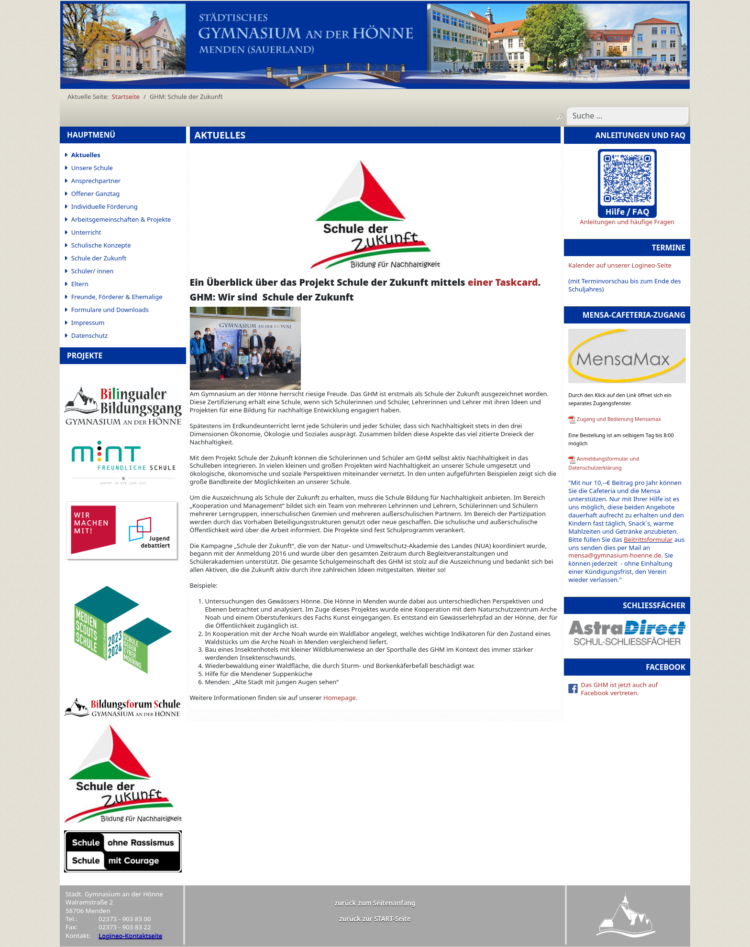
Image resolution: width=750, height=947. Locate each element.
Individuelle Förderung (104, 206)
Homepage (339, 697)
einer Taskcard (503, 282)
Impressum (88, 322)
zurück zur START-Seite (375, 919)
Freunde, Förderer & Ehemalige (117, 296)
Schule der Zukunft (98, 258)
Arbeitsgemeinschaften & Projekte (121, 219)
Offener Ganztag (95, 193)
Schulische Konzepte (101, 245)
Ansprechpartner (96, 180)
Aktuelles (85, 155)
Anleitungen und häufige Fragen (627, 221)
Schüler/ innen (92, 271)
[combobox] (627, 116)
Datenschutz (89, 335)
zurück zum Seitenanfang (375, 903)
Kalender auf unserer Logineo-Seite (619, 265)
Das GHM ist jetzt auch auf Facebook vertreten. (619, 688)
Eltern (79, 284)
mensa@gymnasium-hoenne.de (614, 555)
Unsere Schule (92, 167)
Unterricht (86, 232)
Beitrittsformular (648, 539)
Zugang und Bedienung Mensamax (619, 419)
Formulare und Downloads (110, 309)
